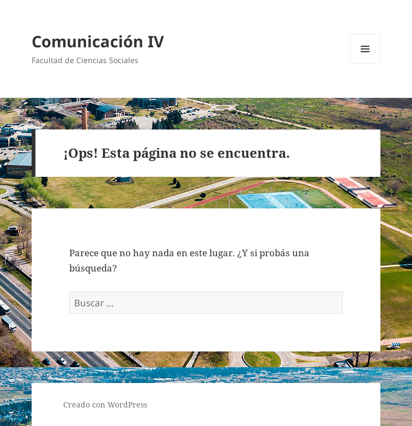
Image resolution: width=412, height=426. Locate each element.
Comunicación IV (98, 41)
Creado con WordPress (105, 404)
